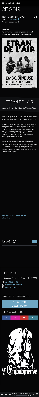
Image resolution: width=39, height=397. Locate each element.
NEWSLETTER (19, 302)
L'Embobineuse (13, 3)
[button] (3, 3)
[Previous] (2, 394)
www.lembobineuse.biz (12, 287)
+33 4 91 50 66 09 (11, 282)
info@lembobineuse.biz (13, 285)
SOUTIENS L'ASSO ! (19, 306)
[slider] (21, 395)
